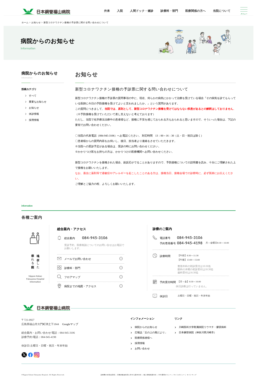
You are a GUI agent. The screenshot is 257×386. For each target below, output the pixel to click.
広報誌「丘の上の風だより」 (151, 332)
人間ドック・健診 (141, 10)
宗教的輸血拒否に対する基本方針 (129, 375)
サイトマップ (191, 375)
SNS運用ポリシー (164, 375)
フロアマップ (72, 277)
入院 (120, 10)
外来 (107, 10)
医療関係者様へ (143, 338)
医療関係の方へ (195, 10)
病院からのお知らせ (146, 327)
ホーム (25, 22)
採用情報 (34, 120)
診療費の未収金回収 (108, 375)
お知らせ (36, 22)
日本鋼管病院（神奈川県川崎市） (197, 332)
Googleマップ (70, 324)
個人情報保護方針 (149, 375)
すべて (32, 95)
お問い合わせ (142, 348)
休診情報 (34, 114)
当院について (221, 10)
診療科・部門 (169, 10)
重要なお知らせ (37, 101)
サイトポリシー (179, 375)
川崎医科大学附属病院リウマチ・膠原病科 (202, 327)
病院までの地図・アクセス (80, 286)
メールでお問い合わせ (77, 259)
